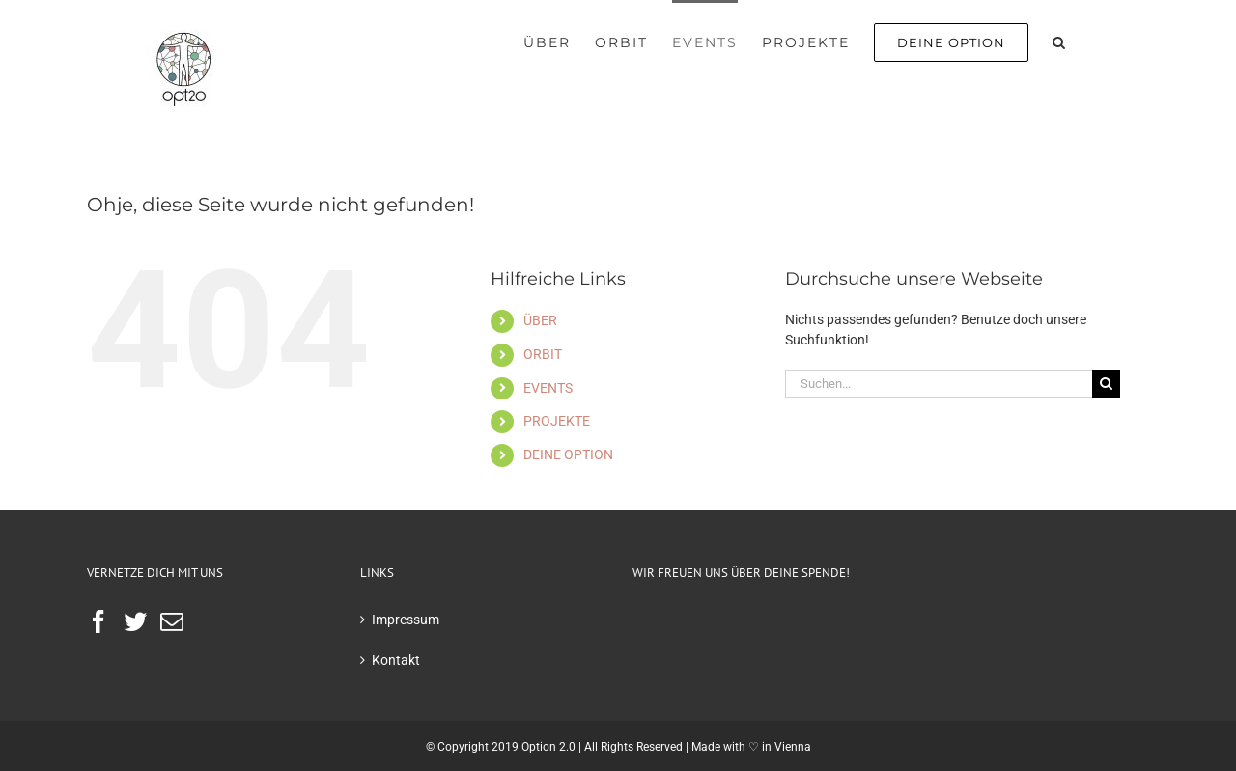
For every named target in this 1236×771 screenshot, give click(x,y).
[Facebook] (98, 621)
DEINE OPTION (568, 454)
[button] (1060, 40)
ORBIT (542, 354)
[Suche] (1106, 384)
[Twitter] (135, 621)
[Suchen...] (938, 384)
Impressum (405, 619)
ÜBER (540, 320)
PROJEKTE (556, 420)
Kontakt (396, 660)
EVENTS (548, 388)
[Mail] (171, 621)
